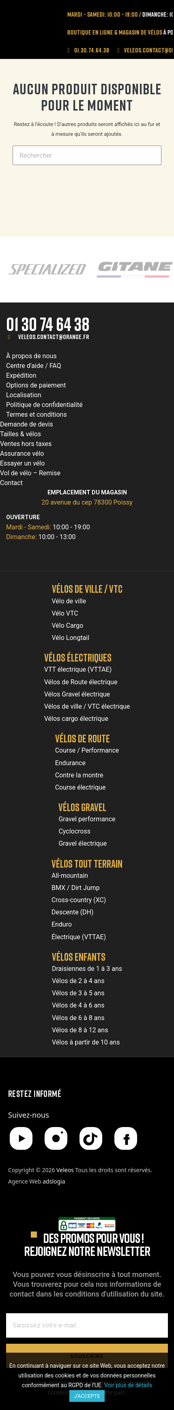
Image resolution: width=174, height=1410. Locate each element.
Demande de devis (26, 424)
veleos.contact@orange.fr (53, 337)
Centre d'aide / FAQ (33, 366)
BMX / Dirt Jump (76, 888)
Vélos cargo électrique (76, 718)
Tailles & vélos (20, 434)
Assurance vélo (22, 453)
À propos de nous (31, 356)
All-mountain (70, 875)
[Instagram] (56, 1138)
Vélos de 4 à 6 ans (78, 1005)
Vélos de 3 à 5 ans (78, 993)
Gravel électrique (82, 843)
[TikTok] (91, 1138)
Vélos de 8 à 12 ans (80, 1030)
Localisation (23, 395)
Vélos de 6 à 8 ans (78, 1018)
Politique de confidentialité (44, 405)
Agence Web (36, 1181)
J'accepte (87, 1396)
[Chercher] (87, 155)
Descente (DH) (73, 912)
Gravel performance (86, 819)
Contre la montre (79, 775)
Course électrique (80, 787)
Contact (11, 483)
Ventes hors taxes (26, 444)
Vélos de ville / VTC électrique (87, 706)
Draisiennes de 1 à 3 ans (87, 969)
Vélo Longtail (71, 638)
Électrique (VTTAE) (79, 937)
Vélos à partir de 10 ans (86, 1042)
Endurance (70, 763)
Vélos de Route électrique (81, 682)
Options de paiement (36, 385)
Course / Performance (87, 750)
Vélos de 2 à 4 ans (78, 981)
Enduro (62, 924)
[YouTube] (21, 1138)
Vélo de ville (69, 601)
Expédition (21, 375)
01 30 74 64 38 (48, 324)
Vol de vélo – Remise (30, 473)
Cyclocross (74, 831)
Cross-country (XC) (79, 900)
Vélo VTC (65, 613)
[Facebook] (126, 1138)
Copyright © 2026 (41, 1170)
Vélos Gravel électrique (77, 694)
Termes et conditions (36, 414)
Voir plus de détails (128, 1385)
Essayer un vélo (22, 463)
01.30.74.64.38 (101, 50)
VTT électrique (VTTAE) (78, 669)
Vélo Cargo (68, 625)
